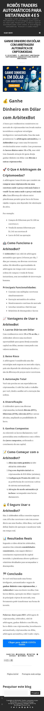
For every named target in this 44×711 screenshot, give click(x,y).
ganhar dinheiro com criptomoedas (19, 586)
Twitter (31, 654)
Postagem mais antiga (31, 674)
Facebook (20, 654)
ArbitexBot (24, 55)
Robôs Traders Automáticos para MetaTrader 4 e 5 (22, 10)
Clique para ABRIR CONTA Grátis (22, 643)
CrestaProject (19, 703)
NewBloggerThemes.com (22, 705)
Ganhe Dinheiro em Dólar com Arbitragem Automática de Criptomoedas (22, 46)
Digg (31, 656)
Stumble (22, 656)
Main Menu (22, 33)
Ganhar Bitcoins (24, 57)
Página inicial (12, 674)
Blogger (31, 702)
